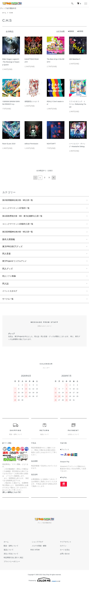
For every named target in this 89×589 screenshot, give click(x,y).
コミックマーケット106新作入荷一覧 (19, 225)
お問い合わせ (63, 557)
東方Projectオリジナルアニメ (16, 263)
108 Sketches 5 (74, 59)
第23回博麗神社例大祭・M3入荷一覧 (19, 200)
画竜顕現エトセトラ (32, 101)
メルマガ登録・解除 (37, 549)
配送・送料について (9, 549)
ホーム (4, 13)
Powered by (44, 583)
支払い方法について (9, 557)
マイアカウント (64, 545)
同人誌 (5, 286)
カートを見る (63, 553)
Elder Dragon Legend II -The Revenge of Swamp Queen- (11, 62)
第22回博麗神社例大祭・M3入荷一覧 (19, 233)
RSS (32, 553)
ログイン (62, 549)
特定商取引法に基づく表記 (12, 561)
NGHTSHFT (51, 144)
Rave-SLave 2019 (8, 144)
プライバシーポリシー (10, 565)
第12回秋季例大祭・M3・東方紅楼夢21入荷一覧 (24, 217)
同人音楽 (6, 255)
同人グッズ (7, 271)
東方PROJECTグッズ (12, 248)
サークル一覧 (8, 302)
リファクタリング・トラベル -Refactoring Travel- (77, 104)
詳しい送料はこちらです (12, 496)
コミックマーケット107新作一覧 (17, 208)
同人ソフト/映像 (9, 279)
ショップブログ (36, 545)
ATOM (37, 553)
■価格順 (71, 31)
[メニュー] (85, 3)
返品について (7, 553)
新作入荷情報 (8, 241)
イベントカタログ (10, 294)
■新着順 (80, 31)
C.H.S (11, 13)
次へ (53, 177)
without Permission (31, 144)
